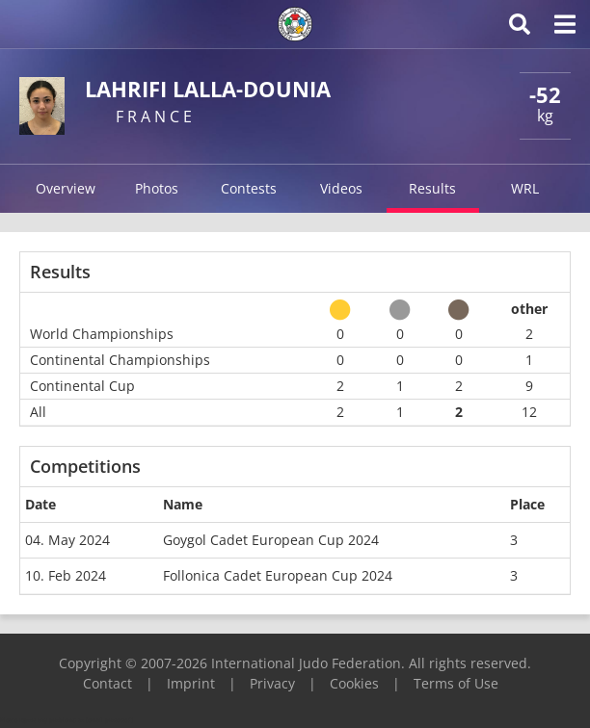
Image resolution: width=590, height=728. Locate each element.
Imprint (191, 683)
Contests (249, 188)
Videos (341, 188)
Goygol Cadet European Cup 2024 (271, 540)
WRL (525, 188)
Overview (65, 188)
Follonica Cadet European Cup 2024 (277, 575)
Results (432, 188)
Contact (107, 683)
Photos (156, 188)
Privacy (272, 683)
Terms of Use (456, 683)
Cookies (354, 683)
